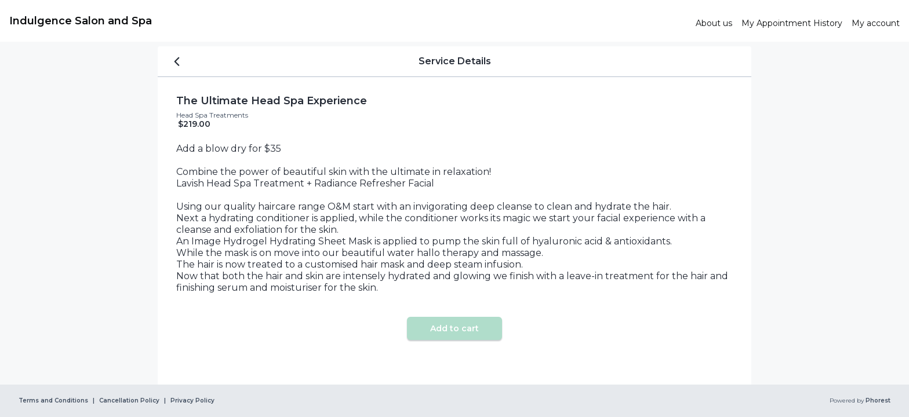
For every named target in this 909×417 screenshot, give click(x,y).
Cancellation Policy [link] (129, 400)
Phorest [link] (877, 400)
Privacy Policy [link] (192, 400)
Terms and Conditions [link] (53, 400)
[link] (347, 21)
